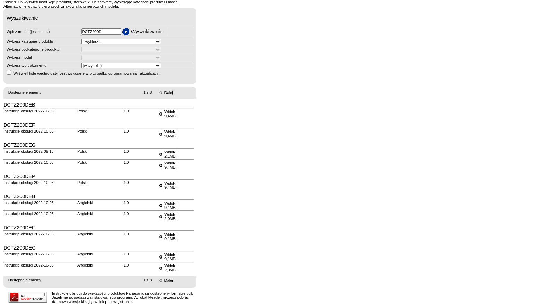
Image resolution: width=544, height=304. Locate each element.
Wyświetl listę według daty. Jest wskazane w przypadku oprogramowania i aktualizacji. (86, 73)
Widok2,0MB (170, 216)
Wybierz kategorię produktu (30, 41)
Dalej (168, 93)
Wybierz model (19, 57)
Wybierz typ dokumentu (26, 65)
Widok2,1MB (170, 154)
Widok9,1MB (170, 205)
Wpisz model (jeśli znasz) (28, 31)
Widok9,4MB (170, 114)
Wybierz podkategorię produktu (33, 49)
